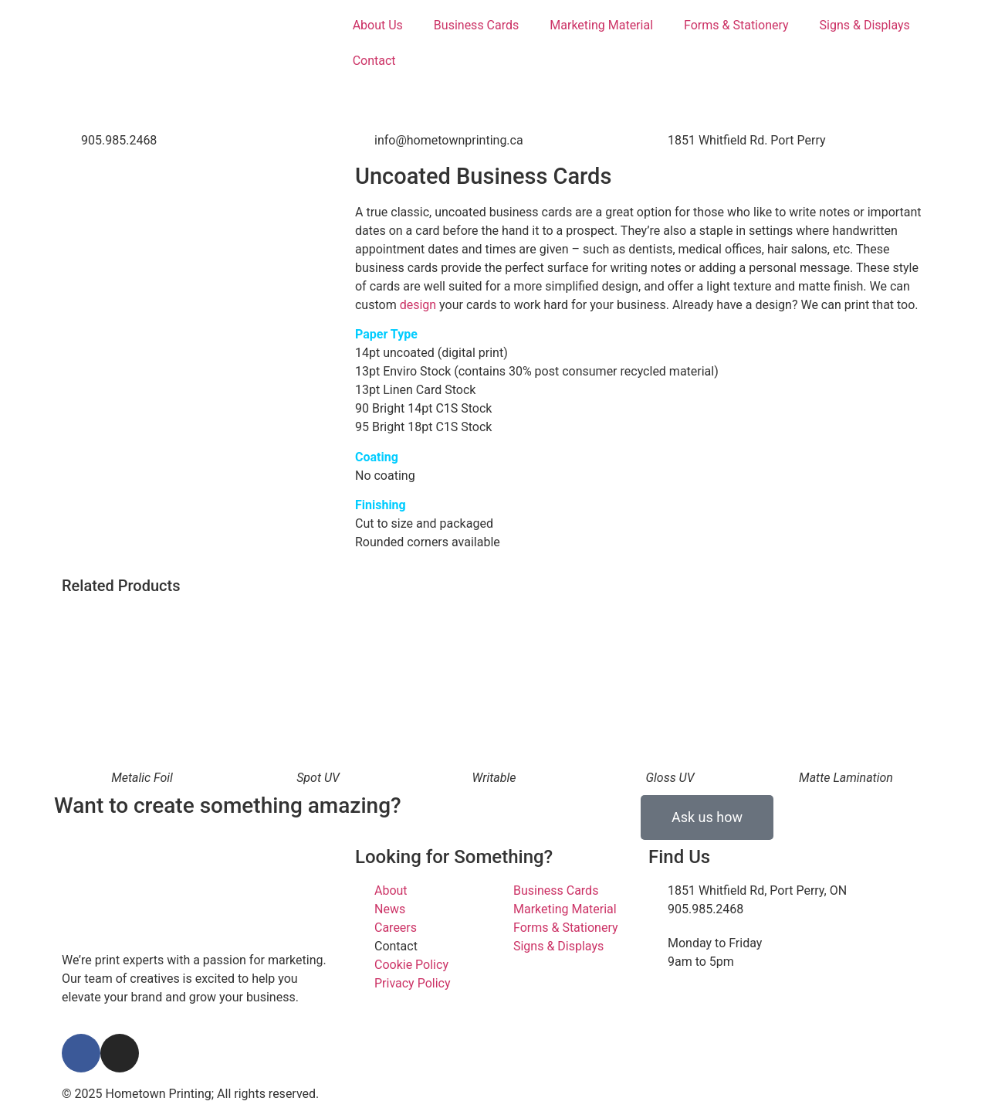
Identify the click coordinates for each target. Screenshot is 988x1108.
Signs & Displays (865, 25)
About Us (378, 25)
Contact (374, 60)
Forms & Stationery (736, 25)
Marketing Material (601, 25)
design (418, 304)
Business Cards (476, 25)
